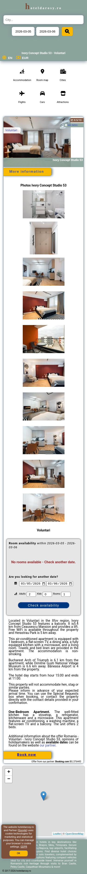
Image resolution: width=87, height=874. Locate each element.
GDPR (23, 846)
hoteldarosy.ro (43, 8)
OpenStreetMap (74, 833)
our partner (47, 745)
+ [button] (8, 772)
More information (26, 171)
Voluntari (11, 130)
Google (23, 830)
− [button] (8, 779)
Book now (26, 755)
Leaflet (57, 833)
